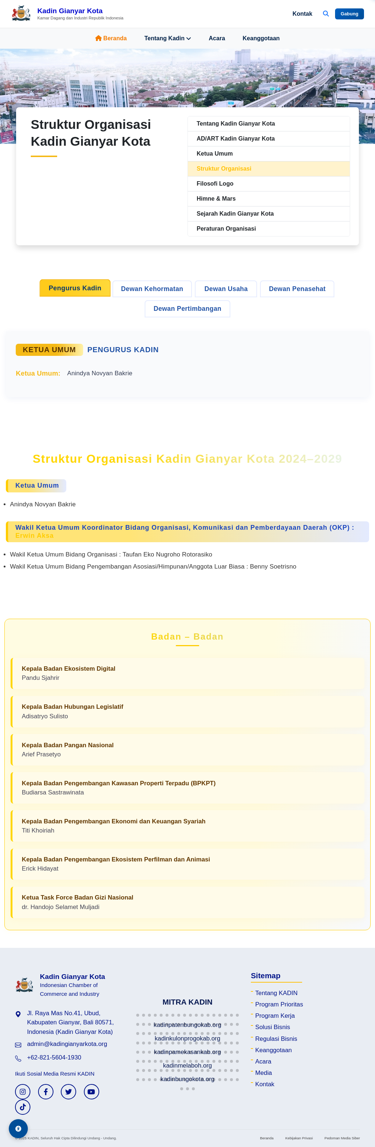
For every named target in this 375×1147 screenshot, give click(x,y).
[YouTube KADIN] (91, 1091)
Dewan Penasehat (297, 289)
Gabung (349, 13)
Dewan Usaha (226, 289)
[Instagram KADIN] (22, 1091)
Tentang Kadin (167, 38)
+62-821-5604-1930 (54, 1057)
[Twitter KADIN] (68, 1091)
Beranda (111, 38)
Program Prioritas (279, 1004)
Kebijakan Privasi (299, 1138)
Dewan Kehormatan (152, 289)
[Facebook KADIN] (45, 1091)
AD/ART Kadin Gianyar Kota (236, 138)
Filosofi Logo (215, 183)
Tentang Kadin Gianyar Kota (236, 123)
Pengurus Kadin (75, 288)
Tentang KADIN (276, 993)
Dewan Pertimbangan (187, 308)
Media (263, 1072)
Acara (217, 38)
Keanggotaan (261, 38)
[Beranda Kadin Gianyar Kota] (67, 14)
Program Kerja (275, 1015)
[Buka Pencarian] (326, 14)
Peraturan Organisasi (226, 229)
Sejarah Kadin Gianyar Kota (235, 214)
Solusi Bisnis (272, 1027)
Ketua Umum (215, 153)
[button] (137, 1015)
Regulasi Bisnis (276, 1038)
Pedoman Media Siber (342, 1138)
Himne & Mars (216, 198)
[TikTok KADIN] (22, 1107)
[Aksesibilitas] (18, 1128)
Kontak (302, 14)
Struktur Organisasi (224, 168)
